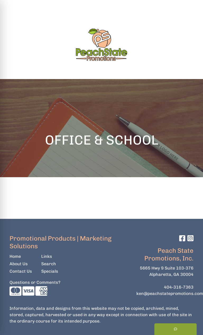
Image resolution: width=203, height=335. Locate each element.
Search (130, 5)
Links (46, 256)
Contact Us (21, 271)
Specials (49, 271)
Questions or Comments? (35, 282)
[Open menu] (192, 71)
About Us (19, 263)
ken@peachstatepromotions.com (169, 293)
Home (15, 256)
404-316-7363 (178, 287)
